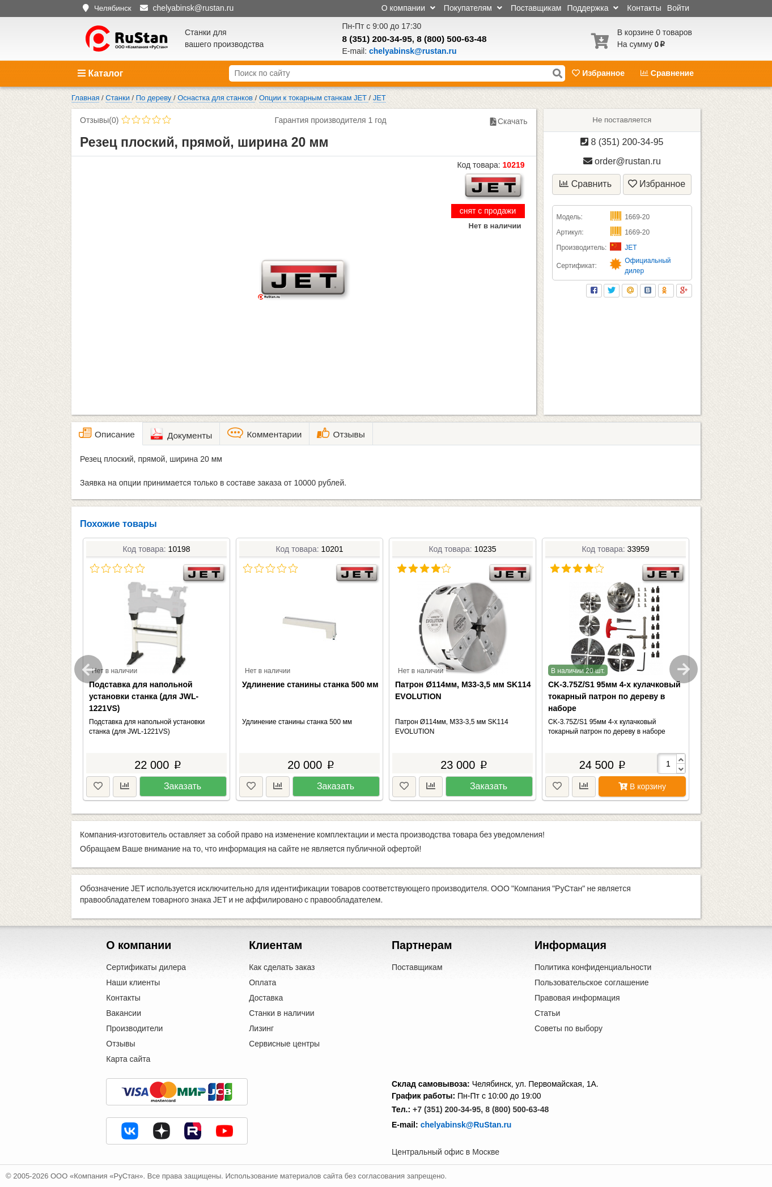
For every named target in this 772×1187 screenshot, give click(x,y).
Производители (134, 1028)
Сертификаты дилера (146, 967)
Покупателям (473, 7)
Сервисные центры (284, 1043)
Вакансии (123, 1013)
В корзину (642, 786)
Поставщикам (536, 7)
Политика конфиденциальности (593, 967)
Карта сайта (128, 1058)
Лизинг (261, 1028)
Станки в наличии (282, 1013)
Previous (88, 669)
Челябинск (113, 8)
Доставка (266, 997)
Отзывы (120, 1043)
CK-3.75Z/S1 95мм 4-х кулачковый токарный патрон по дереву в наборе (614, 696)
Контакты (644, 7)
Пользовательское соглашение (592, 982)
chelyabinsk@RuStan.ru (466, 1124)
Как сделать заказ (282, 967)
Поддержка (592, 7)
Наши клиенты (133, 982)
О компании (408, 7)
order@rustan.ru (622, 161)
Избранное (599, 73)
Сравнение (667, 73)
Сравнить (585, 184)
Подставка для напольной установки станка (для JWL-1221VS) (143, 696)
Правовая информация (577, 997)
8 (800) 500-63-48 (451, 39)
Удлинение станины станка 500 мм (310, 684)
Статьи (547, 1013)
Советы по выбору (569, 1028)
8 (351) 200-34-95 (377, 39)
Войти (678, 7)
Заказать (182, 786)
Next (683, 669)
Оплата (262, 982)
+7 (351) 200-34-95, (448, 1109)
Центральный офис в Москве (445, 1151)
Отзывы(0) (99, 120)
